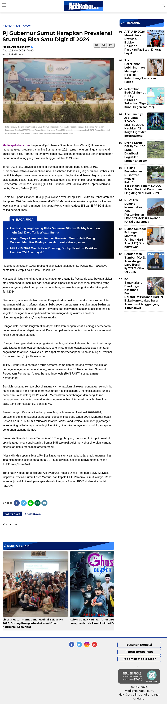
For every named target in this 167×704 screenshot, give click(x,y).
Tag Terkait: (12, 514)
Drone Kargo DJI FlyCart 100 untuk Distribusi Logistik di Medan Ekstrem (135, 151)
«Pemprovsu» (22, 25)
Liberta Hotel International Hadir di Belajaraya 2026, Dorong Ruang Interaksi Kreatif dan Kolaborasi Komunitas (33, 623)
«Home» (7, 25)
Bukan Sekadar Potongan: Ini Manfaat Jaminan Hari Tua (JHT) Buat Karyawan (135, 238)
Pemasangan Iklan (139, 651)
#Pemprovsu (33, 514)
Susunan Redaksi (139, 644)
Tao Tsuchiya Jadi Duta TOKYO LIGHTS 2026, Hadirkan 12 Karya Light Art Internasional (135, 125)
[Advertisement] (143, 338)
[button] (110, 45)
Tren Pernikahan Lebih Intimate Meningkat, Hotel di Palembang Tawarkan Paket (140, 71)
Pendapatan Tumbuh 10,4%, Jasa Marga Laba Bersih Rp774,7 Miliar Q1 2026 (135, 263)
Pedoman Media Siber (139, 659)
